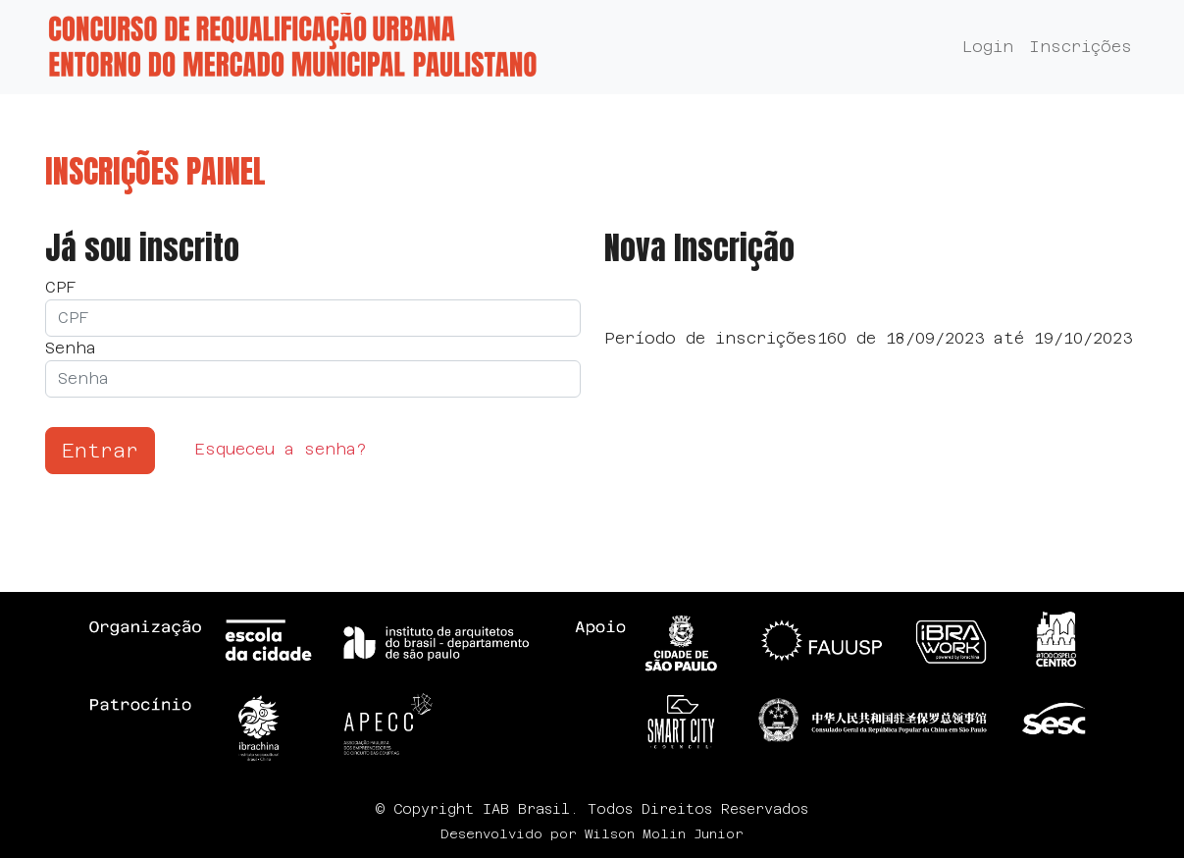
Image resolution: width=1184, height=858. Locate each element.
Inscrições (1080, 46)
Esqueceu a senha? (280, 449)
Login (987, 46)
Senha (70, 348)
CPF (61, 287)
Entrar (100, 450)
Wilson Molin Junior (664, 834)
